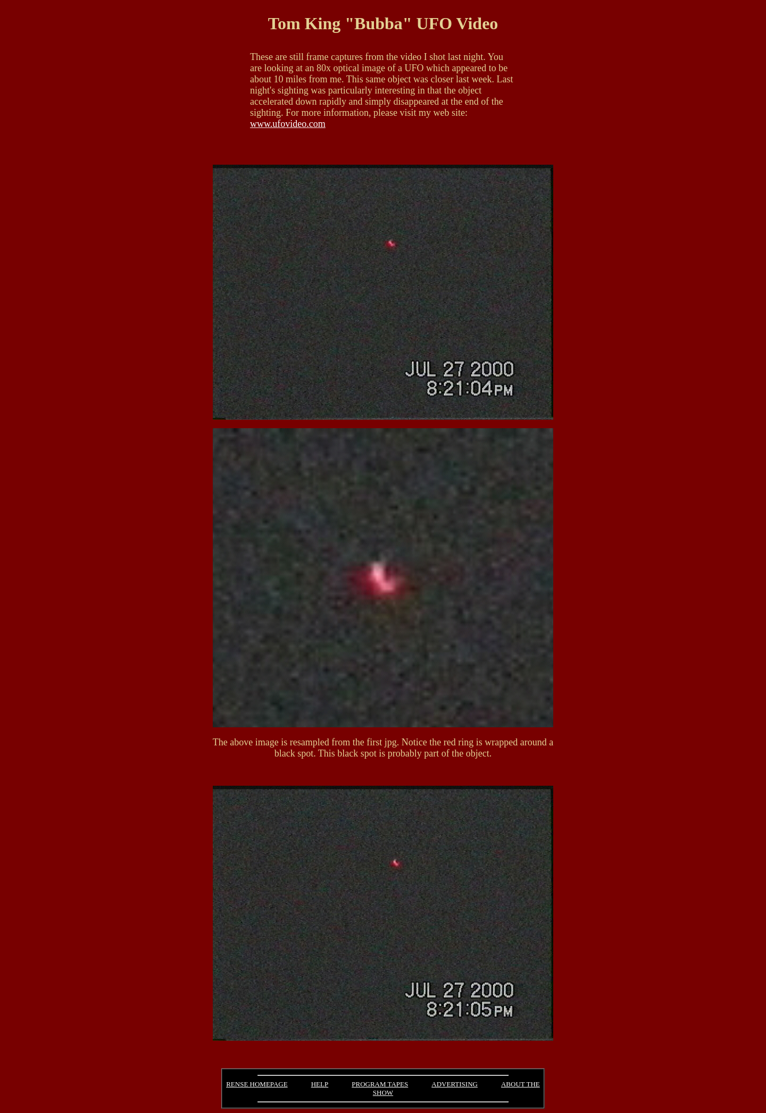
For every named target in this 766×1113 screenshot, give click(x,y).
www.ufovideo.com (288, 123)
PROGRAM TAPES (380, 1084)
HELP (320, 1084)
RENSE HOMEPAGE (256, 1084)
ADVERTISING (454, 1084)
